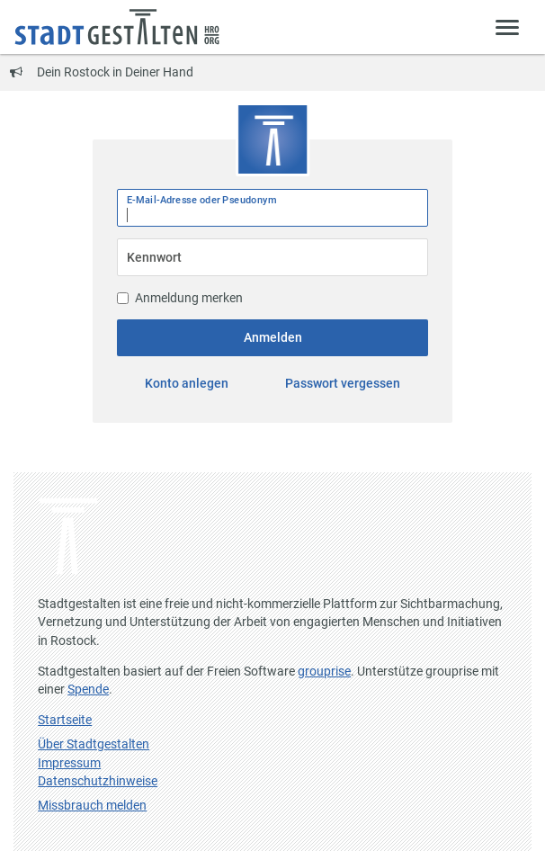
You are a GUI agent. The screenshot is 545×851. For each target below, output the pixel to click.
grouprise (324, 671)
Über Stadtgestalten (93, 744)
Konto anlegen (186, 383)
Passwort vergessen (342, 383)
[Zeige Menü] (508, 26)
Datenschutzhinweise (97, 781)
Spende (88, 689)
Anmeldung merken (180, 298)
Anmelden (273, 337)
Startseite (65, 719)
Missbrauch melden (92, 805)
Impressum (69, 763)
